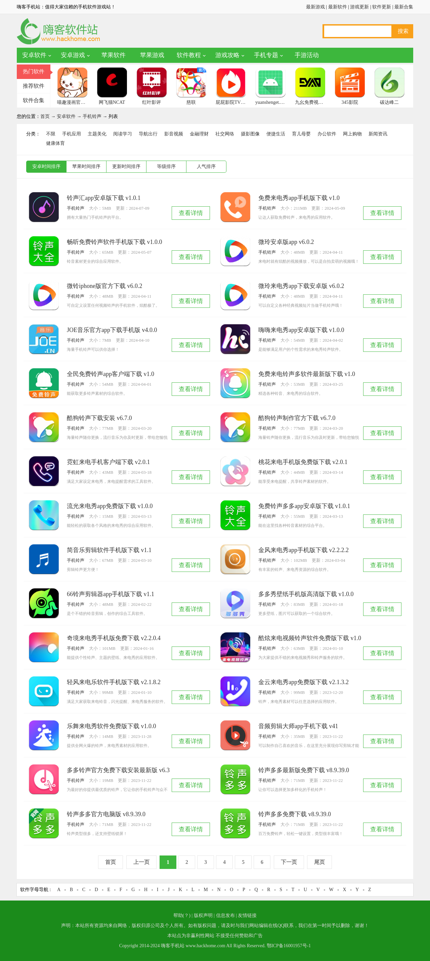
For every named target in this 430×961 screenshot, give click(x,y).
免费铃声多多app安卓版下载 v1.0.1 (304, 506)
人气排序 (206, 166)
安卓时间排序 (46, 166)
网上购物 (352, 133)
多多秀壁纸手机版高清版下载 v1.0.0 (306, 594)
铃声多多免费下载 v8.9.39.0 (294, 814)
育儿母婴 (301, 133)
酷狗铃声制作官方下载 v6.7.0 (297, 418)
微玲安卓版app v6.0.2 (286, 242)
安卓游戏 (73, 55)
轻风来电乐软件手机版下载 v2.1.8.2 (114, 682)
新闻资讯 (378, 133)
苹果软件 (113, 55)
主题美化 (97, 133)
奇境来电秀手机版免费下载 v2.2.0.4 (114, 638)
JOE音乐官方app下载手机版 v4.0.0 (112, 330)
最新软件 (337, 6)
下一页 (289, 862)
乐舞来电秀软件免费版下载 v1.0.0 (111, 726)
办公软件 (326, 133)
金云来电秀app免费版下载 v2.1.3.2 (303, 682)
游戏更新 (359, 6)
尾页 (319, 862)
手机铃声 (92, 116)
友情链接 (247, 915)
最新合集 (403, 6)
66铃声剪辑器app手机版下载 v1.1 (110, 594)
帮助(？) (181, 915)
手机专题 (266, 55)
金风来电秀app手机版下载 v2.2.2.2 (303, 550)
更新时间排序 (126, 166)
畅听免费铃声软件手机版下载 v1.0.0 (114, 242)
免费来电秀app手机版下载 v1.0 (299, 198)
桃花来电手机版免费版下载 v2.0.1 (303, 462)
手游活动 (307, 55)
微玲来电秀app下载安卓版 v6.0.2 (301, 286)
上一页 (141, 862)
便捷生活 (275, 133)
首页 (45, 116)
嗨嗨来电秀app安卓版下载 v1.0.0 (301, 330)
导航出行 (148, 133)
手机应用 (71, 133)
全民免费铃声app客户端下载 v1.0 (110, 374)
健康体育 (55, 143)
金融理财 (199, 133)
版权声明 (203, 915)
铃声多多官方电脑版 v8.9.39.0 (106, 814)
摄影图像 (250, 133)
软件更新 (381, 6)
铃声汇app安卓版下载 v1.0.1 (104, 198)
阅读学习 (122, 133)
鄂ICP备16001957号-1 (289, 945)
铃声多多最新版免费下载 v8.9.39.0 (303, 770)
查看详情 (191, 213)
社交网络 (224, 133)
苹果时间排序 (86, 166)
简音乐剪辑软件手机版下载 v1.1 (109, 550)
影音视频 (173, 133)
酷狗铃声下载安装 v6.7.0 (99, 418)
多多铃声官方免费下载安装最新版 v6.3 (118, 770)
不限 (50, 133)
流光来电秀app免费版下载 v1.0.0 (110, 506)
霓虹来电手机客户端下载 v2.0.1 (108, 462)
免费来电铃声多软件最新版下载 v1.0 (306, 374)
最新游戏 (315, 6)
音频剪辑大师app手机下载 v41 (298, 726)
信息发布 (225, 915)
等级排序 (166, 166)
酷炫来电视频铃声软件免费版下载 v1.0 (309, 638)
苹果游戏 (152, 55)
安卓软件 (34, 55)
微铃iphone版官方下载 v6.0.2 (104, 286)
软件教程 (189, 55)
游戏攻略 (227, 55)
